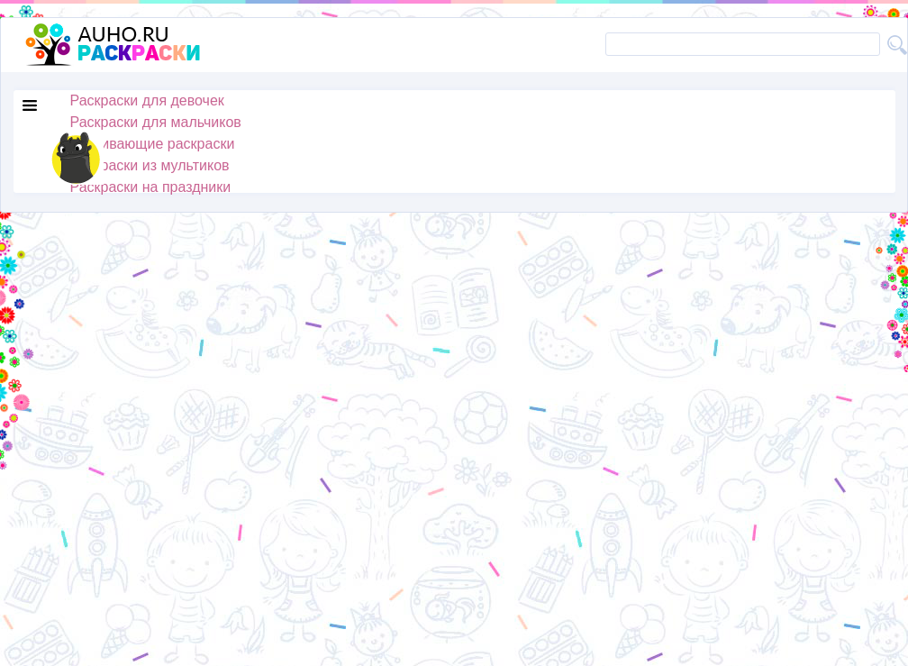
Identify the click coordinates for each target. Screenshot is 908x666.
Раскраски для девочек (147, 100)
